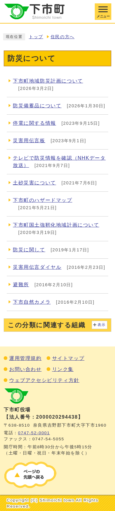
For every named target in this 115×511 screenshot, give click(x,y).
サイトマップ (68, 358)
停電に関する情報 (34, 123)
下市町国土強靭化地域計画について (56, 225)
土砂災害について (34, 182)
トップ (36, 37)
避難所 (21, 284)
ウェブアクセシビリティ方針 (44, 380)
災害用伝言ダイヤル (37, 267)
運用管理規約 (25, 358)
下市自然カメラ (32, 302)
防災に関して (29, 249)
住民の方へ (63, 37)
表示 (102, 325)
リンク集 (63, 369)
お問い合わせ (25, 369)
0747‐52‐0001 (34, 433)
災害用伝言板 (29, 140)
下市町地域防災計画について (48, 80)
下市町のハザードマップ (42, 200)
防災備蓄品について (37, 105)
